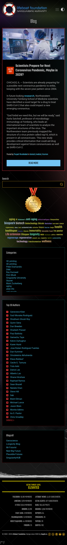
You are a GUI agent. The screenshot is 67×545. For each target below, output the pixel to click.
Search (61, 184)
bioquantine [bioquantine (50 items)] (54, 219)
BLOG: (37, 505)
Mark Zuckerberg (14, 283)
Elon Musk (11, 275)
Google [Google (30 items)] (52, 228)
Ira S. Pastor (16, 413)
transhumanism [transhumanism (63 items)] (34, 241)
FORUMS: (27, 525)
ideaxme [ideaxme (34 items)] (25, 231)
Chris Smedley (17, 417)
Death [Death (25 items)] (19, 227)
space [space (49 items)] (49, 238)
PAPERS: (38, 521)
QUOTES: (38, 525)
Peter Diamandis (14, 266)
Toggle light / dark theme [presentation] (62, 9)
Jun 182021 (10, 70)
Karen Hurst (15, 344)
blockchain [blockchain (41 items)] (48, 224)
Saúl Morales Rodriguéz (21, 315)
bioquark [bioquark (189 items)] (9, 223)
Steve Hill (14, 391)
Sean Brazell (16, 384)
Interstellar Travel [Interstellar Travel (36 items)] (47, 231)
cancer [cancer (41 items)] (61, 224)
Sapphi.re (44, 534)
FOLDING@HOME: (17, 517)
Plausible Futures (14, 454)
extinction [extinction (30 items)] (35, 228)
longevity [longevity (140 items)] (35, 234)
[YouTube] (60, 534)
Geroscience (12, 440)
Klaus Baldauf (16, 359)
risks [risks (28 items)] (39, 238)
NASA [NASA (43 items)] (42, 235)
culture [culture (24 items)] (16, 227)
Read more (33, 163)
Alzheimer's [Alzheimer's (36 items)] (21, 220)
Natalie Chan (16, 388)
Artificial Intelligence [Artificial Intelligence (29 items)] (44, 220)
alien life (10, 289)
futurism (45, 154)
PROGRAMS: (39, 517)
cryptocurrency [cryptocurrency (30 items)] (10, 228)
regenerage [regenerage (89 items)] (12, 237)
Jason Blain (15, 406)
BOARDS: (38, 509)
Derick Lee (15, 370)
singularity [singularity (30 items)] (44, 238)
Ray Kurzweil (12, 272)
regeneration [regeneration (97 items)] (25, 237)
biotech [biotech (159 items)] (20, 223)
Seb (12, 395)
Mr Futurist (11, 447)
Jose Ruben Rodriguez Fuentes (24, 348)
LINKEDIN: (17, 501)
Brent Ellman (16, 399)
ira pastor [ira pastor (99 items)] (58, 230)
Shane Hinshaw (17, 377)
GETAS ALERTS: (40, 501)
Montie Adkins (17, 409)
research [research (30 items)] (34, 238)
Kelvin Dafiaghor (18, 341)
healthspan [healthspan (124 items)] (11, 231)
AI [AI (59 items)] (16, 219)
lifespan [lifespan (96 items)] (25, 234)
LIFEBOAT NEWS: (40, 497)
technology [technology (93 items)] (22, 241)
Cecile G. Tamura (18, 362)
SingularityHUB (13, 457)
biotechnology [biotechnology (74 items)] (31, 223)
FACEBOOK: (16, 497)
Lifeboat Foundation (18, 534)
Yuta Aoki (14, 366)
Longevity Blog (13, 444)
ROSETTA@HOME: (16, 521)
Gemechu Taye (17, 337)
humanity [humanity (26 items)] (20, 231)
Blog (33, 21)
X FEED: (17, 505)
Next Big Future (13, 451)
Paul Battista (16, 333)
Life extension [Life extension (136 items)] (13, 234)
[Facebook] (49, 534)
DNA (8, 269)
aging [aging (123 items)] (12, 219)
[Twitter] (53, 534)
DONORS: (25, 509)
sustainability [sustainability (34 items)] (56, 238)
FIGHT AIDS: (19, 513)
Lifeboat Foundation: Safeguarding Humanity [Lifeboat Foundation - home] (27, 9)
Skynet (9, 280)
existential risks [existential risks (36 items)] (27, 228)
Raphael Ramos (17, 381)
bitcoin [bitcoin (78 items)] (41, 223)
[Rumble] (63, 534)
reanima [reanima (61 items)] (59, 234)
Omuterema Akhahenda (21, 355)
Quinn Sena (15, 323)
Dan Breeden (16, 326)
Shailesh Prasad (17, 330)
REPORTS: (38, 513)
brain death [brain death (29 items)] (56, 224)
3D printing (11, 261)
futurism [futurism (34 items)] (47, 228)
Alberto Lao (15, 373)
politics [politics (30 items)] (53, 235)
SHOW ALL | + (10, 420)
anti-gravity (11, 291)
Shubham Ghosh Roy (20, 319)
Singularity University (16, 278)
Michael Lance (17, 402)
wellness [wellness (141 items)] (46, 241)
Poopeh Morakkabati (21, 154)
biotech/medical (35, 154)
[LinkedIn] (56, 534)
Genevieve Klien (17, 312)
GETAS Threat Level (33, 487)
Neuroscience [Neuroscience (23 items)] (48, 235)
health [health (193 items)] (58, 227)
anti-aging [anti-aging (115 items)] (31, 219)
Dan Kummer (16, 351)
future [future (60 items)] (41, 227)
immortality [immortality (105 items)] (35, 230)
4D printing (11, 264)
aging (9, 286)
